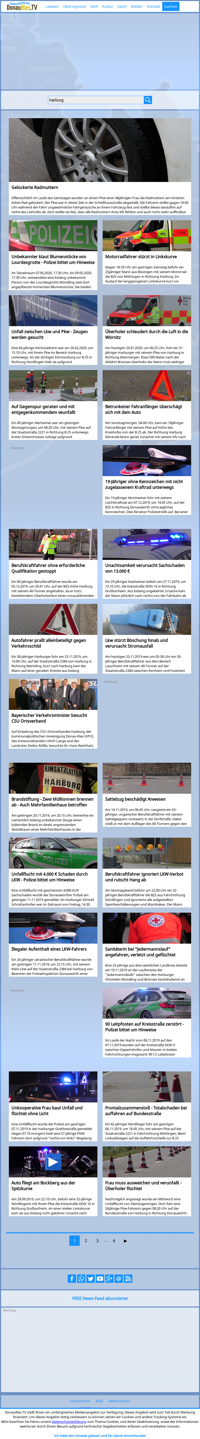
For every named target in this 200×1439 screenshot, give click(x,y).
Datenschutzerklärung (69, 1421)
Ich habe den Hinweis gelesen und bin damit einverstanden (100, 1435)
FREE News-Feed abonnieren (100, 1298)
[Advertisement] (100, 50)
